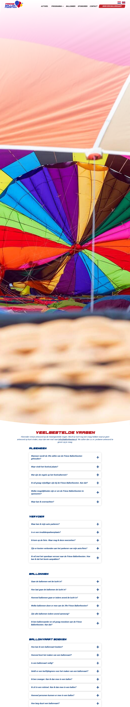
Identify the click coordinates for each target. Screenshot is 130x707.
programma (56, 6)
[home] (14, 4)
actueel (44, 6)
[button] (56, 6)
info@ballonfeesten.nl (67, 439)
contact (93, 6)
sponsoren (82, 6)
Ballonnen (70, 6)
